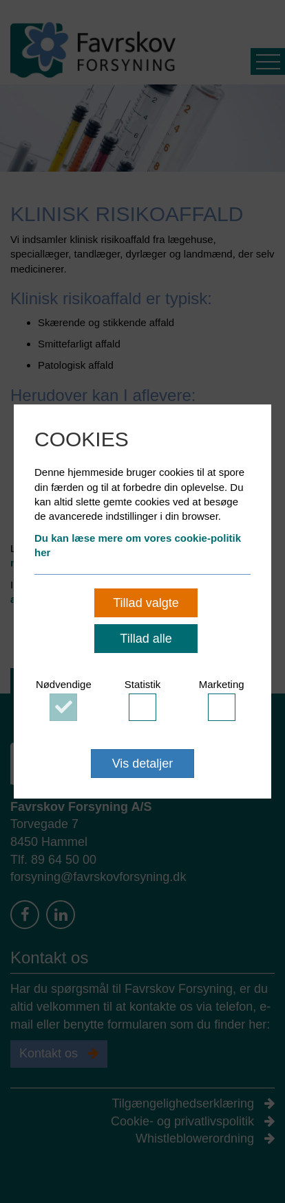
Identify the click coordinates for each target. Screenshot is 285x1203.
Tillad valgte (145, 603)
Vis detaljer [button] (142, 763)
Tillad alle (145, 638)
